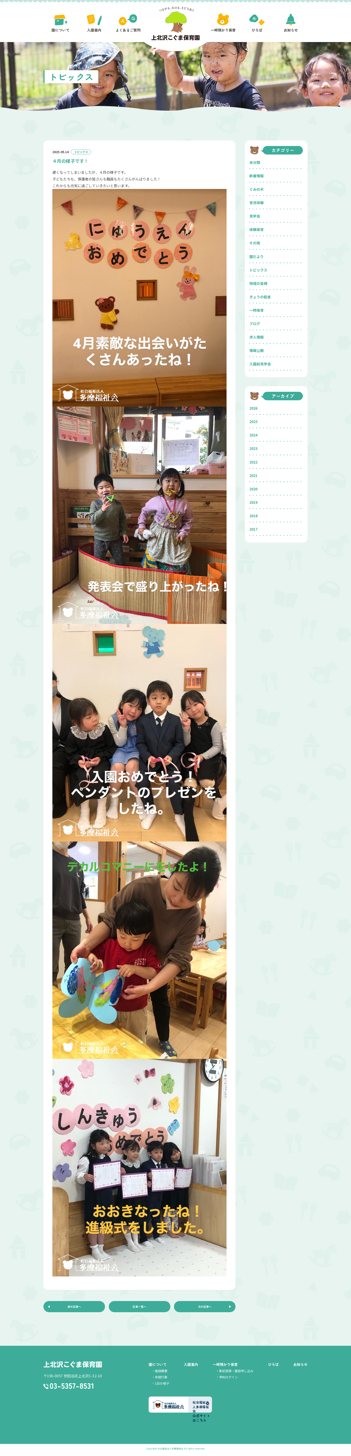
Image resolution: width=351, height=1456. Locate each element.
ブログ (254, 323)
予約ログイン (228, 1380)
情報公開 (256, 350)
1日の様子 (162, 1386)
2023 (253, 448)
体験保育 (256, 229)
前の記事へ (74, 1308)
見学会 (254, 216)
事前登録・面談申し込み (236, 1373)
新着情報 (256, 175)
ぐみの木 (256, 189)
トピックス (258, 270)
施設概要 (161, 1373)
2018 (253, 515)
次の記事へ (205, 1308)
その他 (254, 243)
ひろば (273, 1367)
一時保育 (256, 310)
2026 (253, 408)
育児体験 (256, 202)
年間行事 (161, 1380)
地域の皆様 (258, 283)
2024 (253, 435)
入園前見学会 (260, 364)
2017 (253, 529)
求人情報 (256, 337)
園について (158, 1367)
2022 (253, 462)
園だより (256, 256)
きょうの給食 (260, 296)
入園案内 (191, 1367)
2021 (253, 475)
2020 (253, 489)
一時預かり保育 (225, 1367)
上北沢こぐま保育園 (72, 1368)
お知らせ (300, 1367)
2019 (253, 502)
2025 (253, 421)
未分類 (254, 162)
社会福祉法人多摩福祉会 (171, 1451)
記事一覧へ (139, 1308)
